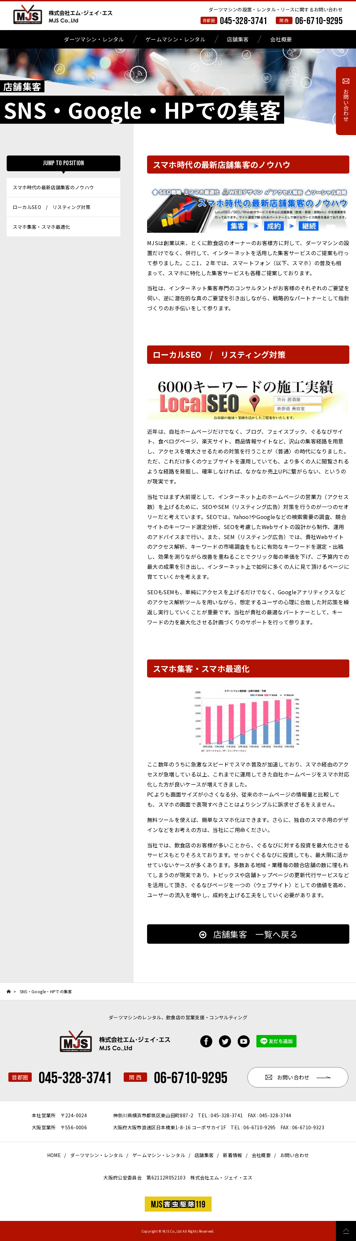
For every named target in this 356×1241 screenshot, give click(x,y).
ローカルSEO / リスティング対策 (52, 207)
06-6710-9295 (319, 21)
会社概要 (281, 39)
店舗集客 (238, 39)
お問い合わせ (294, 1155)
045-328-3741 (243, 21)
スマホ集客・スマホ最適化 (41, 226)
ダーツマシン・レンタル (94, 39)
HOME (54, 1155)
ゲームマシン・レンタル (175, 39)
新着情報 (232, 1155)
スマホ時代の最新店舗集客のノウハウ (53, 187)
